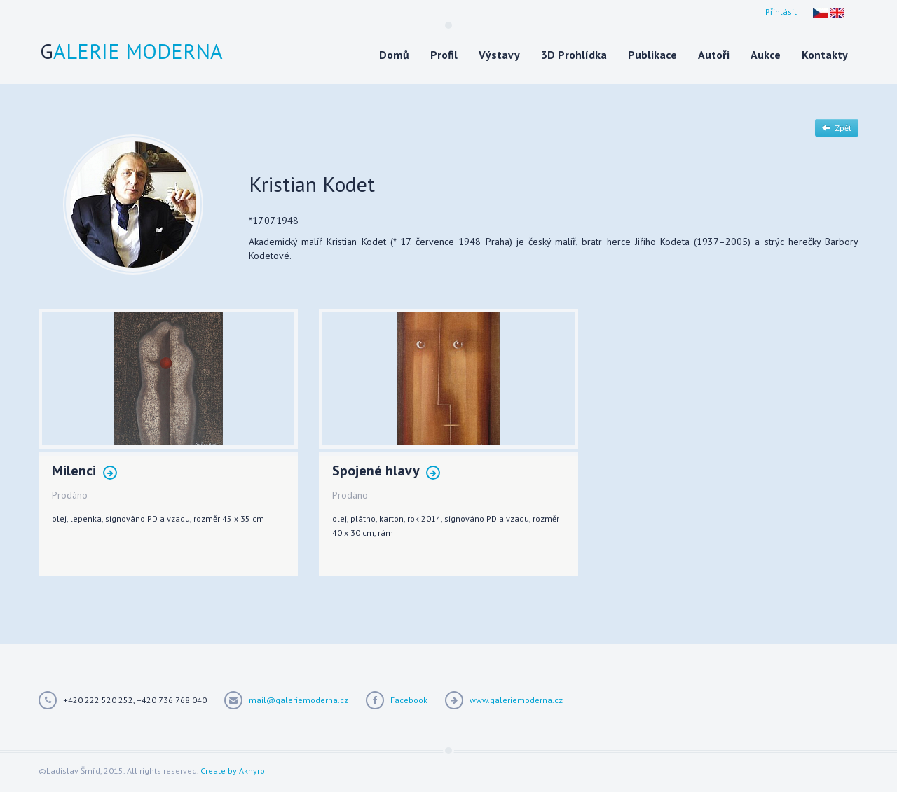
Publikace (652, 55)
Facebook (408, 700)
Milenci (84, 472)
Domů (394, 55)
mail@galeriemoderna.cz (298, 700)
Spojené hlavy (386, 472)
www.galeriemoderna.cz (516, 700)
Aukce (766, 55)
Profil (444, 55)
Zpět (836, 128)
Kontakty (825, 55)
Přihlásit (781, 11)
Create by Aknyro (232, 770)
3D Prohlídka (574, 55)
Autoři (714, 55)
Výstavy (499, 55)
